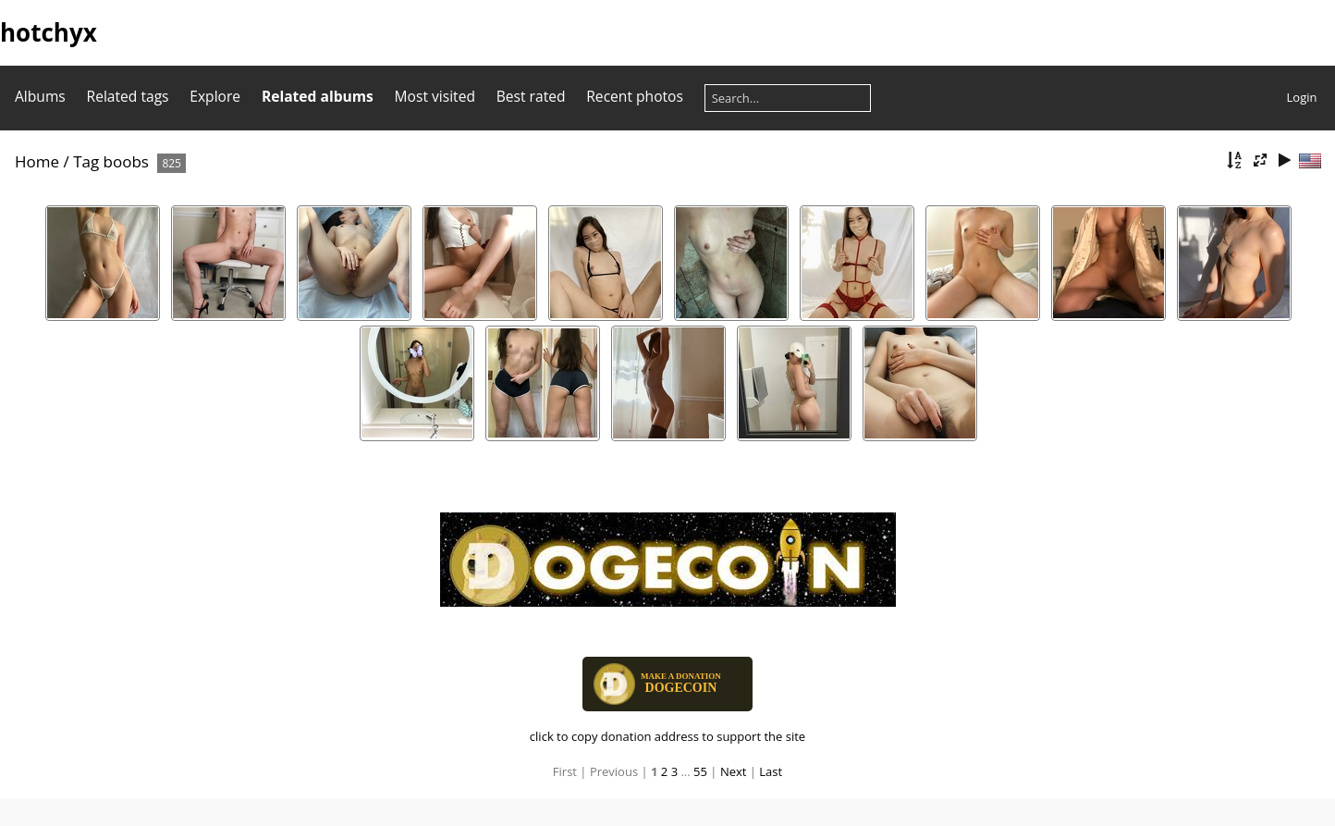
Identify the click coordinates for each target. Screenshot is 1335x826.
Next (733, 771)
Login (1302, 97)
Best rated (531, 96)
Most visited (435, 96)
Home (37, 161)
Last (770, 771)
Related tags (128, 96)
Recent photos (634, 96)
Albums (40, 96)
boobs (126, 161)
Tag (86, 161)
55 (700, 771)
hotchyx (48, 32)
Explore (215, 96)
